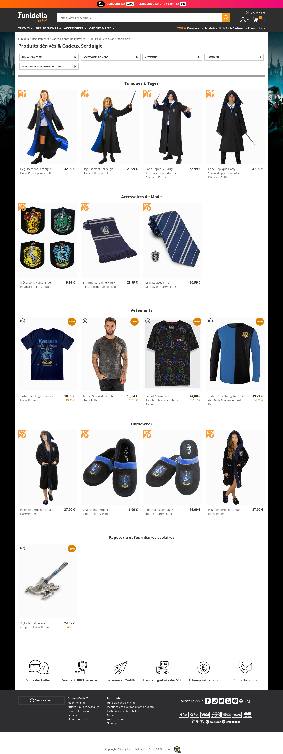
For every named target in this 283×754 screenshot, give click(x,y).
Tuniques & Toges (32, 57)
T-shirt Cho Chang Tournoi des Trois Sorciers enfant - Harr (225, 400)
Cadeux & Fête (100, 28)
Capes (55, 39)
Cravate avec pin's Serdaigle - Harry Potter (160, 285)
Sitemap (112, 723)
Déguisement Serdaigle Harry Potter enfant (98, 171)
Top (180, 28)
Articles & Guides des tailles (83, 707)
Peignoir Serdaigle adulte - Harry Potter (37, 512)
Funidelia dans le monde (121, 702)
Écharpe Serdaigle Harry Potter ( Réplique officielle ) (100, 285)
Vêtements (151, 57)
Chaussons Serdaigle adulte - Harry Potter (159, 512)
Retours (72, 715)
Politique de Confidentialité (123, 711)
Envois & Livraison (78, 711)
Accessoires (73, 28)
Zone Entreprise (116, 719)
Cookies (111, 715)
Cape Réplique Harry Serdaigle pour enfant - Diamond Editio (223, 173)
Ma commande (76, 702)
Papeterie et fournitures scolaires (43, 66)
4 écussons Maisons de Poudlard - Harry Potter (35, 285)
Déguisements (47, 28)
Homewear (213, 57)
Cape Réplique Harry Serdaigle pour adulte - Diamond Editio (160, 173)
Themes (24, 28)
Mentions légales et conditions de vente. (130, 707)
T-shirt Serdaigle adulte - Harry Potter (99, 398)
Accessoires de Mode (95, 57)
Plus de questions (78, 719)
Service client (41, 700)
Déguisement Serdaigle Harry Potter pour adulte (36, 171)
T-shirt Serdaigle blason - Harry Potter (36, 398)
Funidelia (23, 39)
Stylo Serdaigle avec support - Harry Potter (34, 625)
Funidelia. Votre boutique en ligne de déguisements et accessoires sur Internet (32, 17)
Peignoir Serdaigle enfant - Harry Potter (225, 512)
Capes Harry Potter (73, 39)
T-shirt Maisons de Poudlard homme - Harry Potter (161, 400)
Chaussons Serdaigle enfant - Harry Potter (96, 512)
